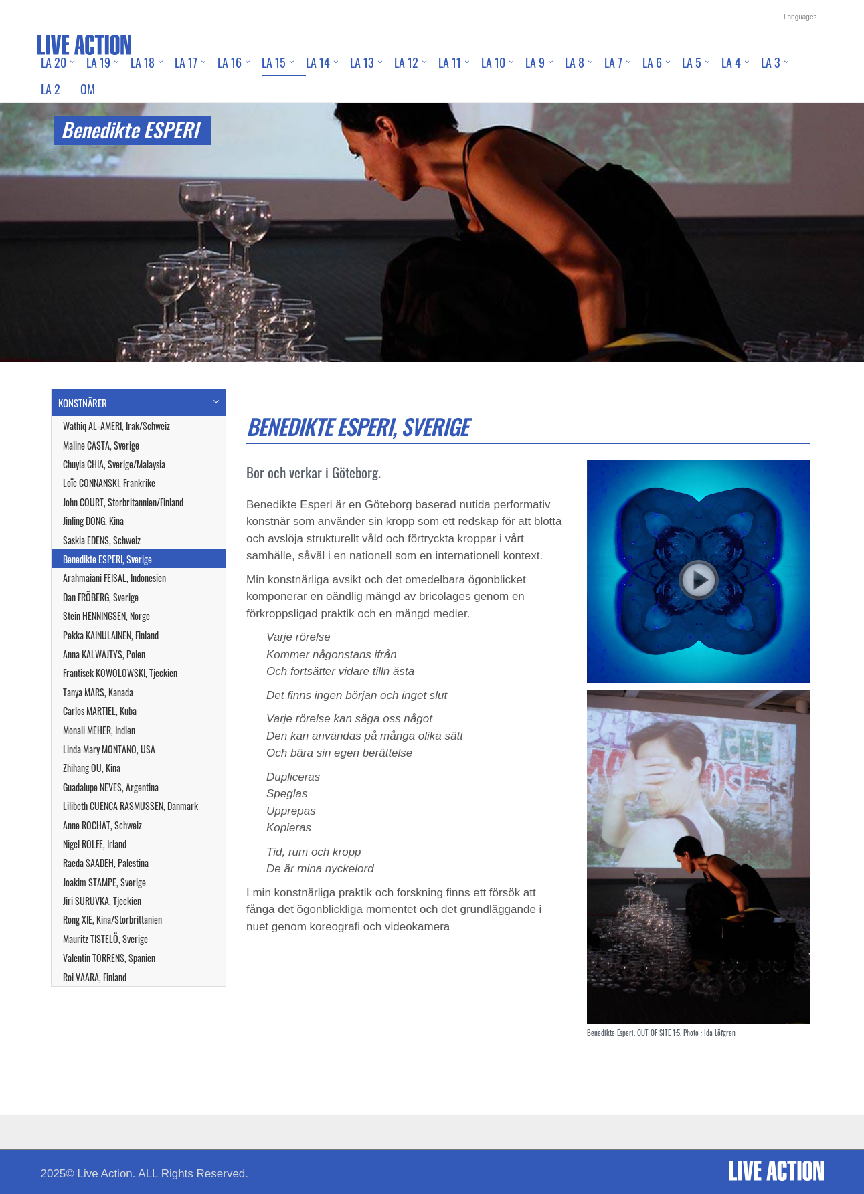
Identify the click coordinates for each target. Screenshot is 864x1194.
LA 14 (318, 62)
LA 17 (186, 62)
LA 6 (652, 62)
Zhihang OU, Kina (91, 768)
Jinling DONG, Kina (93, 521)
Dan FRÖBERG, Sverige (101, 597)
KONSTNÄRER (82, 402)
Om (87, 89)
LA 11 (449, 62)
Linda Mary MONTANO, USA (109, 749)
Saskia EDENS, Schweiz (102, 540)
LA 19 (98, 62)
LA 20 (53, 62)
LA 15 (274, 62)
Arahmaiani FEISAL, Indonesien (114, 578)
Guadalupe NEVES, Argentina (111, 787)
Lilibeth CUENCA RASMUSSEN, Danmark (130, 806)
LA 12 (406, 62)
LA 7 (613, 62)
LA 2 (50, 89)
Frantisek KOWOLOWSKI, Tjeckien (120, 673)
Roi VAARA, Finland (94, 977)
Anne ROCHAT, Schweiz (102, 825)
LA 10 (493, 62)
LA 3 (770, 62)
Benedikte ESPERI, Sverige (107, 559)
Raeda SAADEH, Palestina (106, 863)
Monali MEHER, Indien (99, 730)
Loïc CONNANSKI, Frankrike (109, 483)
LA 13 (362, 62)
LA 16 (230, 62)
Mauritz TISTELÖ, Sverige (105, 939)
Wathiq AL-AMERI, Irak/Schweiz (116, 426)
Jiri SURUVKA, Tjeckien (102, 901)
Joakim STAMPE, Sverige (104, 882)
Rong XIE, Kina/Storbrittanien (112, 919)
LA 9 (535, 62)
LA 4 (731, 62)
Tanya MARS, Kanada (98, 692)
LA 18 (143, 62)
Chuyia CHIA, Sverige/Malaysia (114, 464)
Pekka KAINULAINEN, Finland (111, 635)
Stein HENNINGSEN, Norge (106, 616)
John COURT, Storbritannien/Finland (123, 502)
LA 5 (691, 62)
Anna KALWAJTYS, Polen (104, 654)
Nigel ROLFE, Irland (94, 844)
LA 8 (574, 62)
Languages (800, 17)
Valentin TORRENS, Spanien (109, 958)
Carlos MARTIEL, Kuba (100, 711)
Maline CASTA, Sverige (101, 445)
